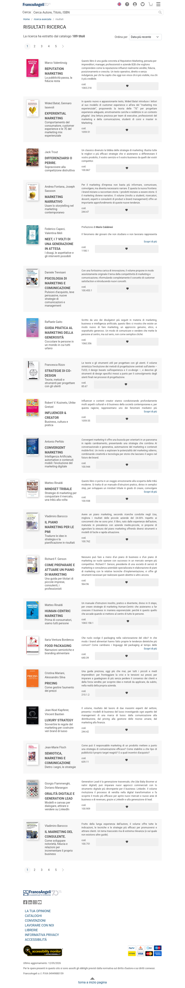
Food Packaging (58, 646)
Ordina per (121, 37)
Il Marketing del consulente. (59, 834)
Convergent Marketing (55, 450)
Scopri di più (150, 241)
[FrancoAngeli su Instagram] (35, 903)
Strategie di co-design (58, 373)
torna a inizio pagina (92, 982)
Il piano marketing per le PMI (59, 527)
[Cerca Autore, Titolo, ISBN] (94, 12)
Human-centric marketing (58, 613)
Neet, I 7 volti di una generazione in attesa (59, 244)
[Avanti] (63, 46)
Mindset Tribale (58, 489)
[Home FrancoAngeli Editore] (37, 5)
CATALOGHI (33, 916)
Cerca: (26, 12)
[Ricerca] (160, 12)
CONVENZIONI (35, 920)
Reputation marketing (54, 71)
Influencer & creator (55, 415)
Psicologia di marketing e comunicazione (57, 283)
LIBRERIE (31, 930)
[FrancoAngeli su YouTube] (40, 903)
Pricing (51, 683)
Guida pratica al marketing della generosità (59, 332)
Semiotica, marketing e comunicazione (57, 758)
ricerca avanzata (42, 19)
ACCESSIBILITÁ (36, 940)
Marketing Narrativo (54, 199)
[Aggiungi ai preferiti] (128, 86)
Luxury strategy (59, 720)
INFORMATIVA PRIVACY (42, 935)
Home (26, 19)
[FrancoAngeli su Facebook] (25, 903)
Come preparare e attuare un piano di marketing (60, 569)
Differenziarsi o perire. (58, 160)
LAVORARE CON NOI (39, 925)
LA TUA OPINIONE (38, 911)
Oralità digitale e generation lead (60, 796)
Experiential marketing (55, 116)
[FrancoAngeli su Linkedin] (30, 903)
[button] (118, 4)
